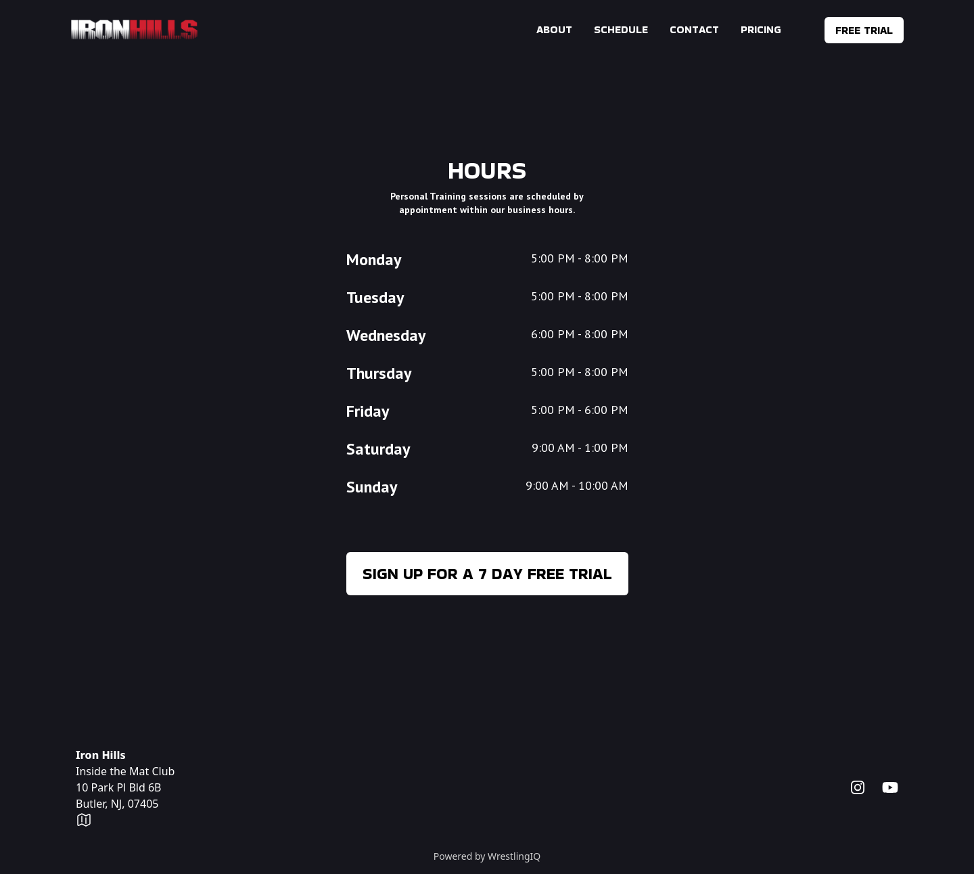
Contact (694, 29)
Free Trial (864, 30)
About (554, 29)
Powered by (487, 856)
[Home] (134, 30)
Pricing (761, 29)
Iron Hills (101, 755)
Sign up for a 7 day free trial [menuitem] (487, 573)
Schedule (621, 29)
